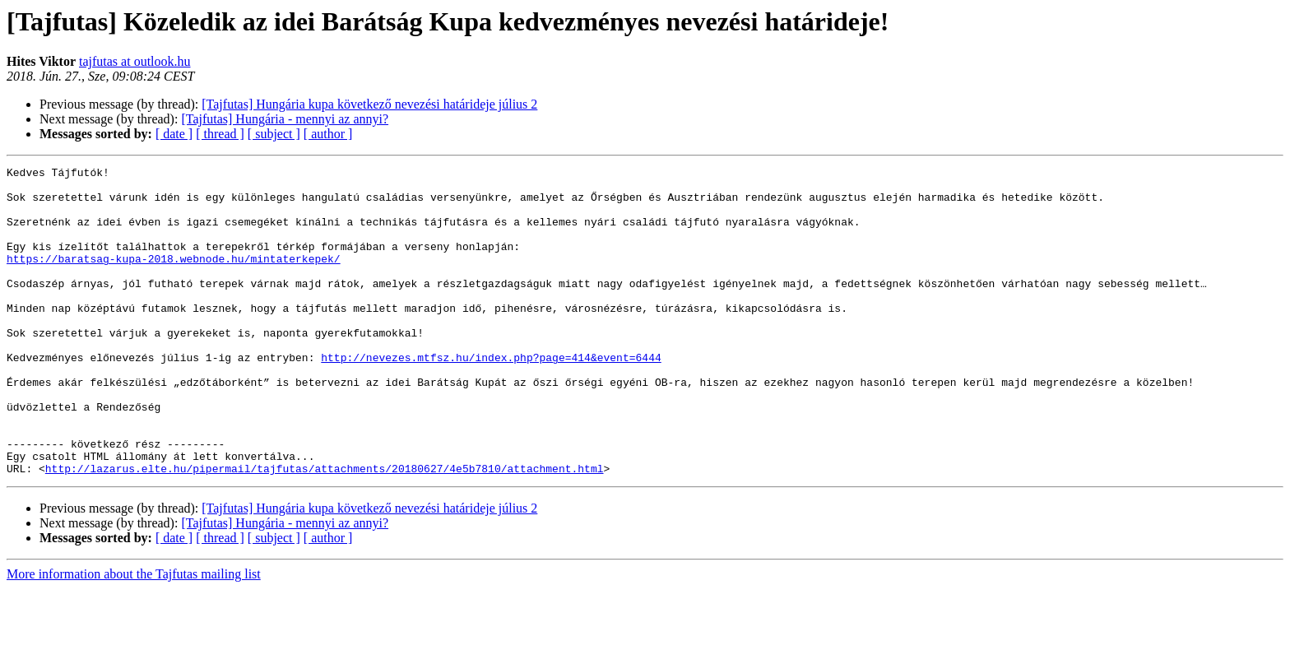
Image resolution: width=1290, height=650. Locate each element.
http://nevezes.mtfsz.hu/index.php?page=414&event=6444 (491, 396)
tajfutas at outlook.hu (135, 61)
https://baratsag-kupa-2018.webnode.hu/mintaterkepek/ (174, 278)
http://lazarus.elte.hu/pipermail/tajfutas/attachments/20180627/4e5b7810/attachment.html (324, 529)
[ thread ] (220, 134)
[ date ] (174, 134)
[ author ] (328, 134)
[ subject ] (274, 134)
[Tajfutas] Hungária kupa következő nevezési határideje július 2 (369, 104)
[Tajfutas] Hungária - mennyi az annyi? (284, 119)
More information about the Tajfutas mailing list (134, 636)
